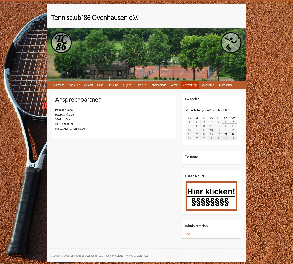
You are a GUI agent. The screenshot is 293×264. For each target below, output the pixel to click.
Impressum (225, 85)
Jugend (127, 85)
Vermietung (190, 85)
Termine (113, 85)
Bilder (100, 85)
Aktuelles (74, 85)
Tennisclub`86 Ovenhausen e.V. (94, 17)
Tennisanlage (158, 85)
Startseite (58, 85)
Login (188, 233)
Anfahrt (88, 85)
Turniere (141, 85)
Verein (175, 85)
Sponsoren (207, 85)
